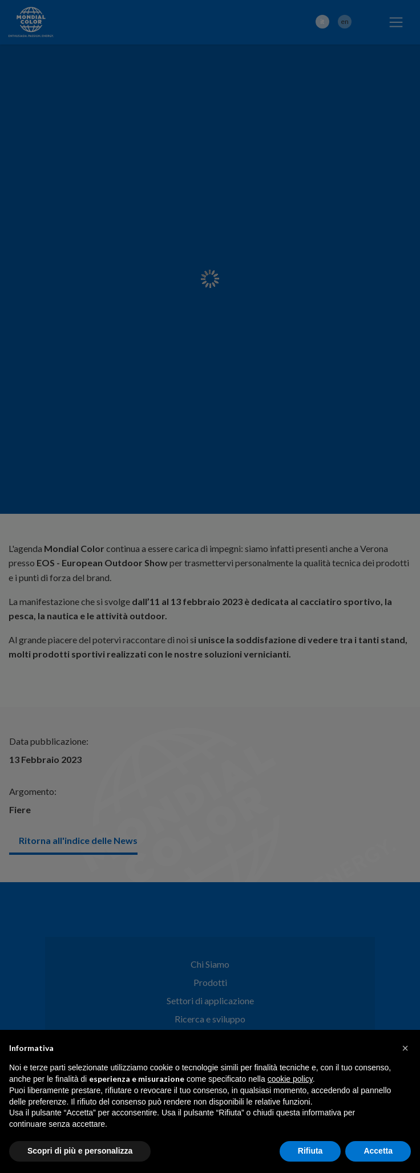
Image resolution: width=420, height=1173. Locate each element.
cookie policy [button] (290, 1078)
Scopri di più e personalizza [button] (79, 1150)
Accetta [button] (378, 1150)
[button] (405, 1048)
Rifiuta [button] (310, 1150)
